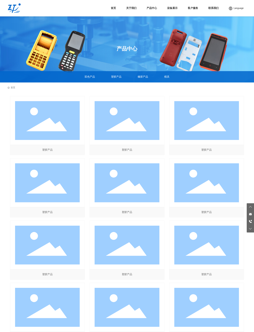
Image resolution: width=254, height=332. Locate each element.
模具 (166, 76)
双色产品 (90, 76)
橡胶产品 (143, 76)
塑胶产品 (116, 76)
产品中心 (127, 49)
